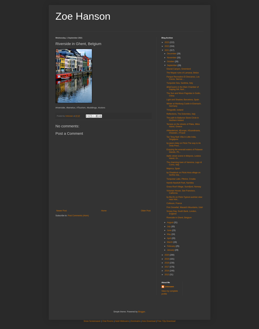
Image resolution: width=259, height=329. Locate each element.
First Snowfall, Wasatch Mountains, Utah (184, 207)
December (172, 53)
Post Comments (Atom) (78, 215)
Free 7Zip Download (166, 321)
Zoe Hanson (83, 16)
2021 (167, 50)
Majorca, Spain (173, 168)
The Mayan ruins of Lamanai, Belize (182, 73)
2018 (167, 263)
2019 (167, 259)
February (171, 246)
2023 (167, 42)
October (171, 61)
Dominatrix (135, 321)
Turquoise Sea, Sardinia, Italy (179, 83)
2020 (167, 255)
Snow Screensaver (92, 321)
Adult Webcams (122, 321)
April (169, 238)
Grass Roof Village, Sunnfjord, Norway (183, 187)
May (169, 234)
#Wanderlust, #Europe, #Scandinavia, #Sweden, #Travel (183, 131)
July (169, 226)
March (170, 242)
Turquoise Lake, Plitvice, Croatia (180, 179)
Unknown (169, 286)
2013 (167, 274)
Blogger (141, 312)
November (172, 57)
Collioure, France (174, 203)
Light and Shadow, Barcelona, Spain (182, 99)
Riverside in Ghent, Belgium (179, 217)
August (170, 222)
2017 (167, 267)
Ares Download (149, 321)
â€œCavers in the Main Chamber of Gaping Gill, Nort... (182, 88)
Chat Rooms (107, 321)
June (169, 230)
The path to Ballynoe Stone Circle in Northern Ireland (182, 119)
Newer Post (61, 211)
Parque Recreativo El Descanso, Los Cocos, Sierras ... (182, 78)
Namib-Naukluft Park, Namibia (180, 183)
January (171, 250)
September (172, 65)
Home (104, 211)
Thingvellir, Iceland (174, 110)
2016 (167, 271)
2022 (167, 46)
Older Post (146, 211)
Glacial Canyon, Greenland (178, 69)
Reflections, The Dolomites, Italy (180, 114)
